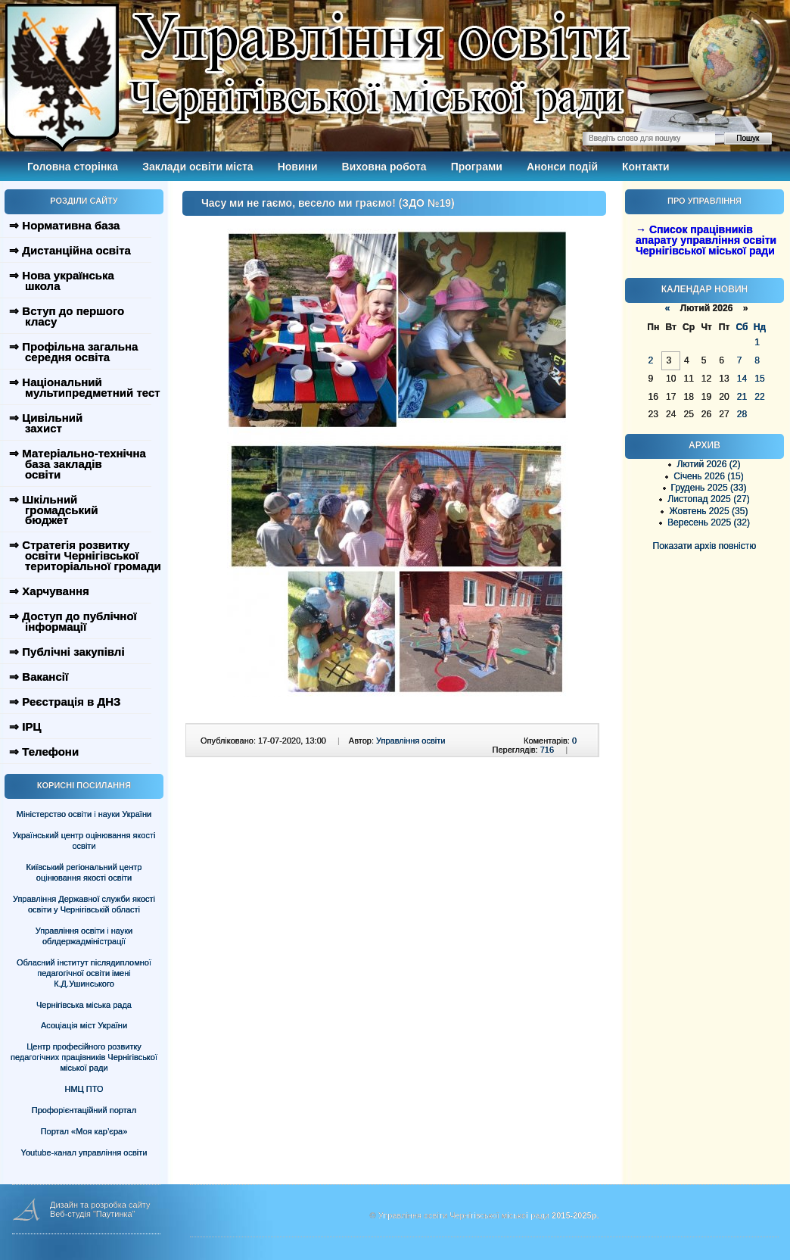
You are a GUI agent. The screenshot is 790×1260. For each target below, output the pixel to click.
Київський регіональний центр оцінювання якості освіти (84, 872)
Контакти (646, 167)
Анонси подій (562, 167)
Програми (476, 167)
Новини (298, 167)
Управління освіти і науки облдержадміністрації (84, 936)
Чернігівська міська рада (84, 1004)
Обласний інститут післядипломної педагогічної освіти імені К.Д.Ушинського (84, 973)
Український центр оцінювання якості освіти (84, 840)
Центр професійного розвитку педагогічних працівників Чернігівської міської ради (84, 1057)
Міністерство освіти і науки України (84, 814)
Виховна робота (384, 167)
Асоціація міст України (84, 1025)
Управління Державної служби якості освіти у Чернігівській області (84, 904)
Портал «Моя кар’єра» (84, 1131)
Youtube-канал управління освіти (84, 1152)
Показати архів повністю (705, 546)
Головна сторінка (72, 167)
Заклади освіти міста (197, 167)
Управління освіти (410, 740)
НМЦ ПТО (84, 1088)
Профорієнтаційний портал (84, 1110)
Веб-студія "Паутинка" (92, 1213)
